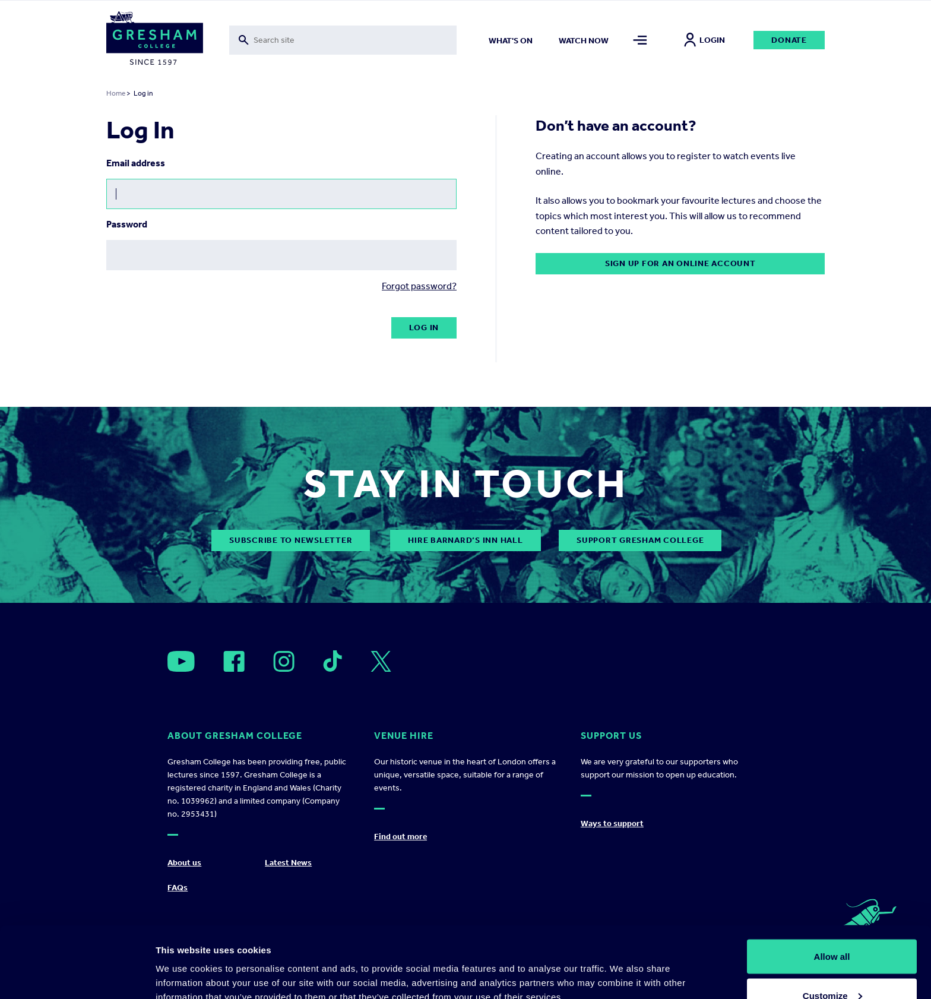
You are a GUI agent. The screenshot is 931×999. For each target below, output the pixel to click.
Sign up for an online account (680, 263)
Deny (832, 967)
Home (115, 93)
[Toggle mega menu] (640, 40)
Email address (135, 163)
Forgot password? (419, 286)
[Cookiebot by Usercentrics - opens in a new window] (77, 976)
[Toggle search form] (343, 40)
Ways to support (612, 823)
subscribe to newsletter (290, 540)
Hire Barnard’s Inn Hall (465, 540)
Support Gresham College (640, 540)
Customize (832, 929)
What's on (511, 41)
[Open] (181, 661)
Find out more (400, 837)
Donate (789, 40)
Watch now (584, 41)
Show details (183, 962)
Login (704, 40)
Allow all (832, 889)
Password (126, 224)
